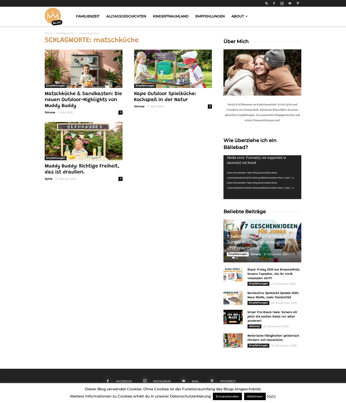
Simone (50, 112)
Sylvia (48, 178)
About (239, 16)
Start (48, 33)
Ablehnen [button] (255, 396)
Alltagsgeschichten (126, 16)
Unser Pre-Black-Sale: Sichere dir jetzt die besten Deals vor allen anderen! (272, 316)
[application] (262, 177)
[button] (266, 3)
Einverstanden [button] (227, 396)
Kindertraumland (171, 16)
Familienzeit (87, 16)
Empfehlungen (210, 16)
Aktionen (254, 326)
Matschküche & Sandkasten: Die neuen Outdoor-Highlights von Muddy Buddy (83, 100)
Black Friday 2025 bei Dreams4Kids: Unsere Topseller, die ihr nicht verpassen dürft (273, 274)
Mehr (271, 396)
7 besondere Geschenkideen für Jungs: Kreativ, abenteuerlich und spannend (262, 242)
